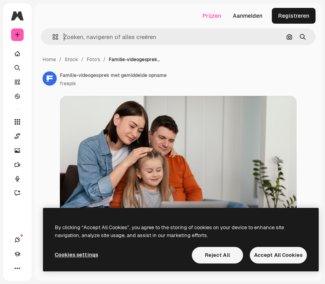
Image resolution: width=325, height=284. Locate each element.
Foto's (93, 59)
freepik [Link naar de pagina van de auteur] (68, 83)
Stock (71, 59)
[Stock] (17, 82)
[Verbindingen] (17, 240)
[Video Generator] (21, 164)
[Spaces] (21, 136)
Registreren (293, 15)
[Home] (17, 53)
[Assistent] (21, 193)
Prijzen (211, 15)
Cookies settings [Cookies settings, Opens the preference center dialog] (76, 254)
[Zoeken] (17, 68)
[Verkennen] (17, 96)
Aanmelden (247, 15)
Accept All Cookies (278, 255)
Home (49, 59)
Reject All (217, 255)
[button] (52, 37)
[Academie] (17, 254)
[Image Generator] (21, 150)
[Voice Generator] (21, 178)
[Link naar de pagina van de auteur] (50, 78)
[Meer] (17, 268)
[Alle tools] (17, 122)
